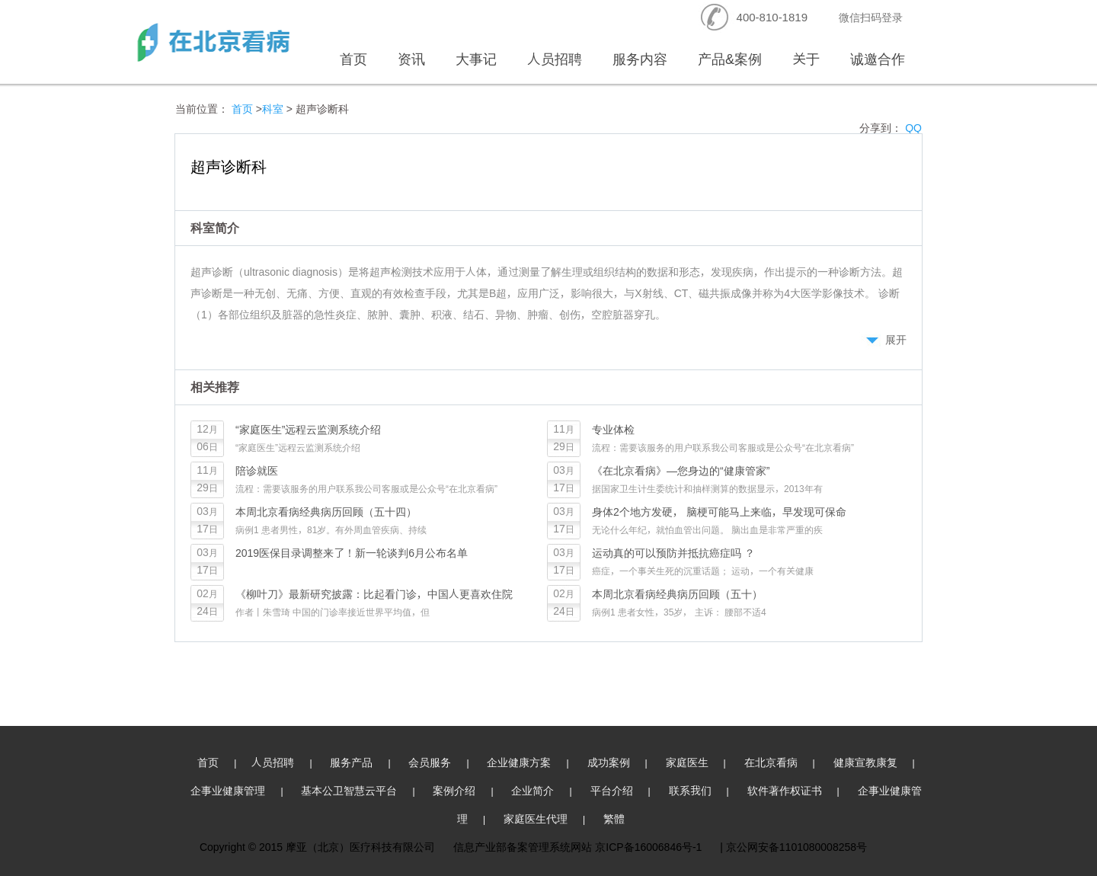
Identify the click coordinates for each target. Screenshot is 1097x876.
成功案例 (608, 762)
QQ (913, 128)
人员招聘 (554, 59)
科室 (272, 108)
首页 (353, 59)
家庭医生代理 (536, 818)
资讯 (411, 59)
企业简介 (532, 790)
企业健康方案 (519, 762)
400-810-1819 (772, 17)
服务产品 (351, 762)
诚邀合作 (877, 59)
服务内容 (639, 59)
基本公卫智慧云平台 (349, 790)
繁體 (614, 818)
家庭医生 (687, 762)
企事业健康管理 (227, 790)
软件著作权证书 (784, 790)
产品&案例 (730, 59)
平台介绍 (611, 790)
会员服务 (429, 762)
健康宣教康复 (865, 762)
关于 (806, 59)
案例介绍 (454, 790)
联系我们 (690, 790)
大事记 (476, 59)
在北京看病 (771, 762)
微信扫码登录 (871, 17)
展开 (896, 339)
